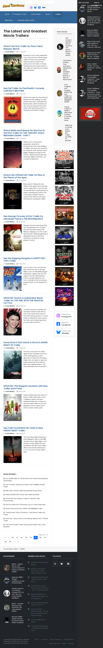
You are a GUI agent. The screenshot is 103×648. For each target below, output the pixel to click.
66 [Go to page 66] (40, 538)
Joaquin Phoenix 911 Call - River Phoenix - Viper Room (39, 579)
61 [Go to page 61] (17, 538)
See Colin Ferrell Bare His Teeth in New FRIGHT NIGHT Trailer (23, 429)
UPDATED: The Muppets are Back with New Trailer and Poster (26, 387)
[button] (20, 14)
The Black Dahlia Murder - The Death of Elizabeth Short (39, 628)
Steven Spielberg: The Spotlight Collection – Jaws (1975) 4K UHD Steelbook (93, 79)
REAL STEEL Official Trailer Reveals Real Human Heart (23, 491)
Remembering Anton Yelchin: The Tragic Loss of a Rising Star (39, 596)
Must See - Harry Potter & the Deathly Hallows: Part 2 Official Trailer (26, 520)
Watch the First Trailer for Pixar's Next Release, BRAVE (23, 47)
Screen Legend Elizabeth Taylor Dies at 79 (39, 604)
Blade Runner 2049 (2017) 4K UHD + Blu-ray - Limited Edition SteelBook (93, 56)
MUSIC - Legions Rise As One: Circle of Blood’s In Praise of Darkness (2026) (18, 568)
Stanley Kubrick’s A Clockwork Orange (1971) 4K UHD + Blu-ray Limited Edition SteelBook (94, 21)
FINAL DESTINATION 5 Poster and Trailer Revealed (22, 495)
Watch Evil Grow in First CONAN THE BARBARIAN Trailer (23, 509)
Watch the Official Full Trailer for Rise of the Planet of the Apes (24, 176)
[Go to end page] (17, 541)
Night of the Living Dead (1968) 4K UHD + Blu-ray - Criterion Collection (94, 44)
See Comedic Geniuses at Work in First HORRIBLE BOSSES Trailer (24, 486)
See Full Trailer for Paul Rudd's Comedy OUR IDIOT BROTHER (24, 89)
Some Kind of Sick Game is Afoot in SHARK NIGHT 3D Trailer (26, 343)
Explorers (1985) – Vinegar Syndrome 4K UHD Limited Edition (93, 9)
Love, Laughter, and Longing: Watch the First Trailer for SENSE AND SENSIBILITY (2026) (68, 93)
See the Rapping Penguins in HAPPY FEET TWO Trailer (25, 259)
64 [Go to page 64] (31, 538)
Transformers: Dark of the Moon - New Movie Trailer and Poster (24, 513)
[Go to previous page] (8, 537)
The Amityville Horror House (38, 621)
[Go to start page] (5, 537)
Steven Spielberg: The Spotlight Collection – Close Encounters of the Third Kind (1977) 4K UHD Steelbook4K (94, 93)
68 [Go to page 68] (5, 542)
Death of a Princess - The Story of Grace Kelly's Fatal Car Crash (38, 571)
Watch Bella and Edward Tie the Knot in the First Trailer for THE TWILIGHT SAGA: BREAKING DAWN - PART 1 (24, 133)
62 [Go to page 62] (22, 538)
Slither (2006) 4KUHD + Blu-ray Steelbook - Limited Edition (94, 67)
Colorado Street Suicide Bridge (39, 563)
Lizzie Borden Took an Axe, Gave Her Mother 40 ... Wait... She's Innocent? (39, 588)
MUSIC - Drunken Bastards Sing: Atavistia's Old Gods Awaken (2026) (18, 607)
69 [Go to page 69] (10, 542)
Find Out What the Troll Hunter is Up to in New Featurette (25, 505)
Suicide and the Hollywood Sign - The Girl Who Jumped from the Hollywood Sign (39, 612)
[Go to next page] (14, 541)
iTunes (25, 450)
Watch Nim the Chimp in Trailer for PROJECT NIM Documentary (22, 500)
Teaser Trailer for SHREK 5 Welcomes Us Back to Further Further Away (68, 113)
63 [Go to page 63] (26, 538)
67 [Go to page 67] (45, 538)
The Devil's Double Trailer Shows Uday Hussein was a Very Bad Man (25, 526)
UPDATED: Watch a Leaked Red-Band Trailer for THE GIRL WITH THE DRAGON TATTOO (23, 300)
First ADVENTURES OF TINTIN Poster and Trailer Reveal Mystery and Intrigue (26, 480)
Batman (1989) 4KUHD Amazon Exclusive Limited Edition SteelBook (93, 33)
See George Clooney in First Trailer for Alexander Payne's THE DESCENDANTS (23, 217)
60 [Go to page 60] (13, 538)
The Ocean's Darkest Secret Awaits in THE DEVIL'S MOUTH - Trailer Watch (68, 46)
